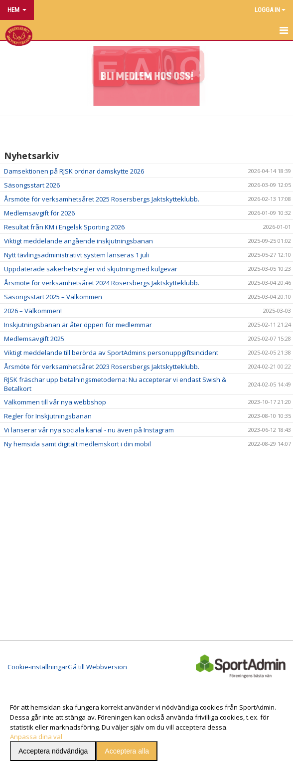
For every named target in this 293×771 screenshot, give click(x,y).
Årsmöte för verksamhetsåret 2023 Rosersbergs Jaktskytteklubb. (101, 366)
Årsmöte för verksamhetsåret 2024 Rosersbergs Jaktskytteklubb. (101, 282)
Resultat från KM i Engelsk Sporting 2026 (64, 226)
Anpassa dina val (36, 736)
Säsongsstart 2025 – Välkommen (53, 296)
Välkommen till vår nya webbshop (55, 401)
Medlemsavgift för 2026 (39, 212)
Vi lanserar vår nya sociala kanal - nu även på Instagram (89, 429)
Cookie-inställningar (37, 666)
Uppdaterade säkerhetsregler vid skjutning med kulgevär (90, 268)
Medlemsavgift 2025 (34, 338)
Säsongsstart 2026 (32, 185)
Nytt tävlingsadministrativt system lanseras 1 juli (76, 254)
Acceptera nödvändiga (53, 751)
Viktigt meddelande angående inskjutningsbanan (78, 240)
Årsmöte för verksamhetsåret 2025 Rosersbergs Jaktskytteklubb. (101, 198)
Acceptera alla (127, 751)
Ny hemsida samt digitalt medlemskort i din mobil (77, 443)
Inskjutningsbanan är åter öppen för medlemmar (78, 324)
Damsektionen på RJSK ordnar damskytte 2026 (74, 171)
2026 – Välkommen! (33, 310)
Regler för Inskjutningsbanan (48, 415)
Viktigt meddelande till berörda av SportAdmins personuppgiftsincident (111, 352)
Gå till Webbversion (97, 666)
